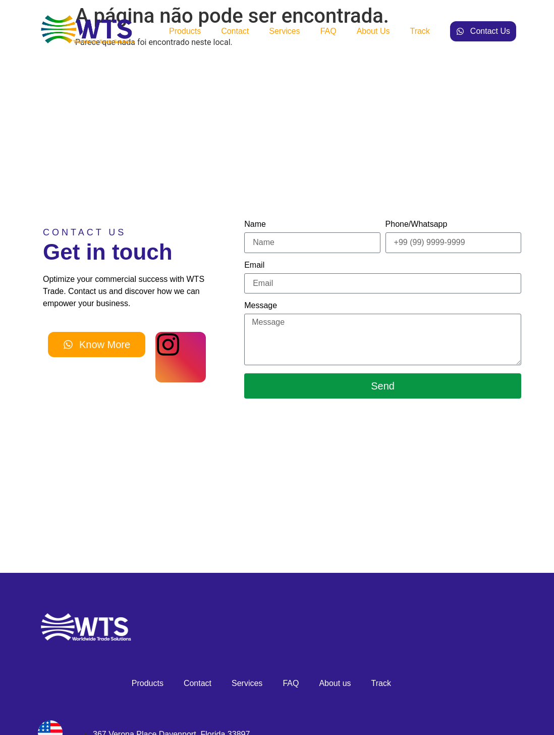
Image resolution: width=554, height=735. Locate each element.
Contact (235, 31)
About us (373, 31)
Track (419, 31)
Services (284, 31)
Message (260, 306)
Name (255, 224)
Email (254, 265)
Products (185, 31)
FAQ (328, 31)
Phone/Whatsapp (416, 224)
